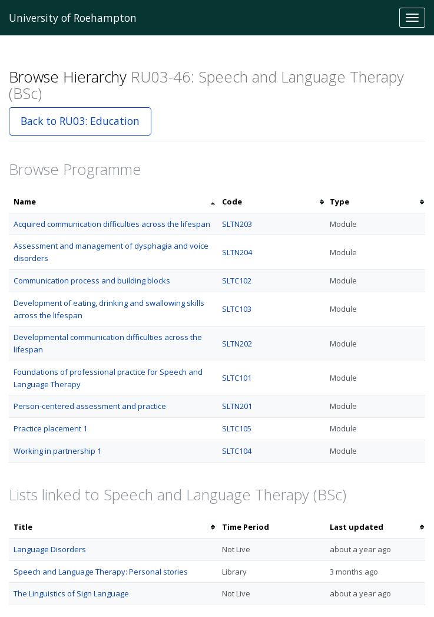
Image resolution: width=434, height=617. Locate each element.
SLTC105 (236, 428)
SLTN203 (237, 224)
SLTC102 (236, 280)
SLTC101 (236, 377)
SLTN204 (237, 252)
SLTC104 (236, 451)
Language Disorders (50, 549)
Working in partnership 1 (57, 451)
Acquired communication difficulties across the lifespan (112, 224)
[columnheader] (113, 202)
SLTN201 (237, 406)
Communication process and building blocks (92, 280)
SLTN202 (237, 343)
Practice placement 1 (50, 428)
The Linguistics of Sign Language (71, 593)
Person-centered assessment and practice (90, 406)
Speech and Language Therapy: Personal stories (101, 571)
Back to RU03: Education (80, 121)
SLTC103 (236, 308)
